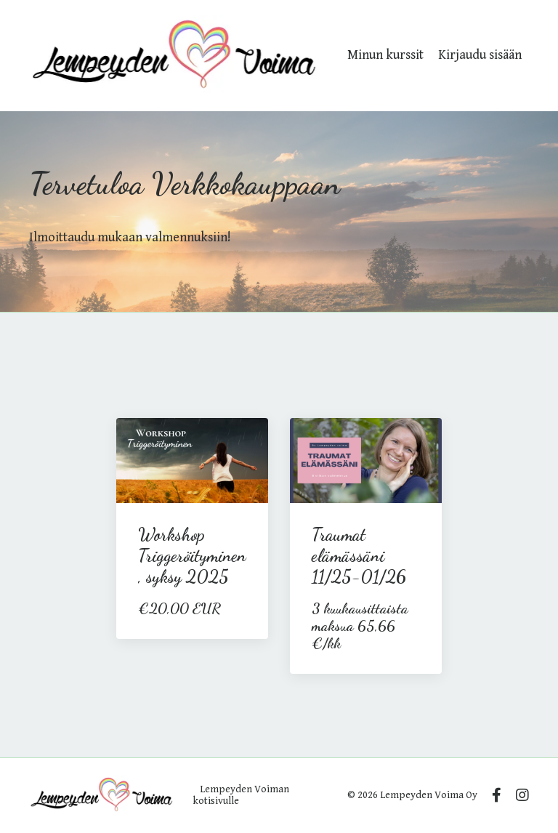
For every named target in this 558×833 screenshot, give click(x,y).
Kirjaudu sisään (480, 55)
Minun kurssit (385, 55)
